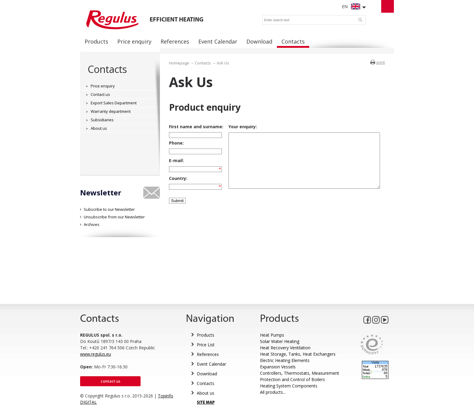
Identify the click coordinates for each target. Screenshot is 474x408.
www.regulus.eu (95, 354)
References (208, 354)
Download (207, 374)
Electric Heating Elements (285, 360)
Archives (91, 224)
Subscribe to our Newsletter (109, 209)
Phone (176, 145)
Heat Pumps (272, 335)
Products (205, 335)
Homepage (179, 63)
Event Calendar (211, 364)
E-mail (176, 165)
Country (177, 185)
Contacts (107, 69)
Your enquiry (237, 126)
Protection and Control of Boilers (292, 379)
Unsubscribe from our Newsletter (114, 217)
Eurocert (371, 344)
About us (205, 393)
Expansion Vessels (278, 367)
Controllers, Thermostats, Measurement (299, 373)
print (380, 62)
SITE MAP (206, 402)
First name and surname (195, 126)
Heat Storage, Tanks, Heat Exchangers (298, 354)
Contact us (110, 381)
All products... (273, 392)
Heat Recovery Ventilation (285, 348)
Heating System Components (288, 386)
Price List (206, 345)
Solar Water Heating (279, 341)
